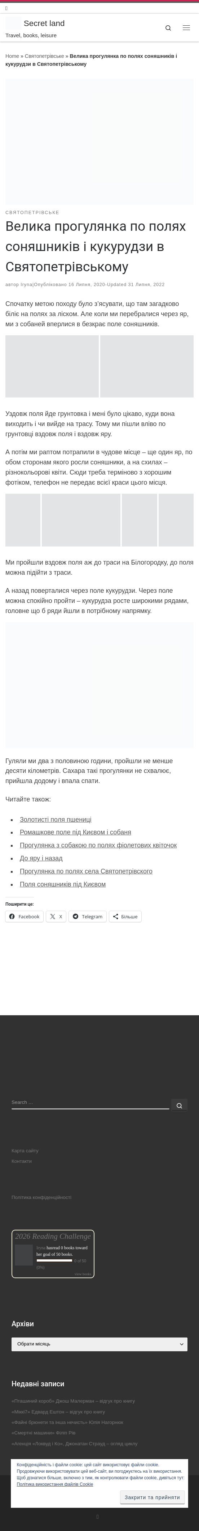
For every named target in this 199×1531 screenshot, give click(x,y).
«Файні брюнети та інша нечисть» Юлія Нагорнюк (67, 1422)
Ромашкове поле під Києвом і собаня (75, 832)
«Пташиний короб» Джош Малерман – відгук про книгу (73, 1401)
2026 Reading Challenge (53, 1236)
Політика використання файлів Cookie (55, 1484)
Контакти (22, 1161)
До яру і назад (41, 858)
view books (83, 1274)
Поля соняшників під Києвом (63, 884)
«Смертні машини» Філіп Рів (43, 1433)
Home (12, 56)
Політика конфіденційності (41, 1197)
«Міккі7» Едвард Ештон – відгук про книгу (58, 1412)
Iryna (26, 284)
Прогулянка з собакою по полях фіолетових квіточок (98, 845)
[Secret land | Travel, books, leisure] (13, 22)
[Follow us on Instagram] (6, 8)
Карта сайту (25, 1150)
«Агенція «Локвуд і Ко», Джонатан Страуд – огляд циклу (75, 1443)
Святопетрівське (44, 56)
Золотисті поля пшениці (55, 819)
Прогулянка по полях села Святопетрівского (86, 871)
